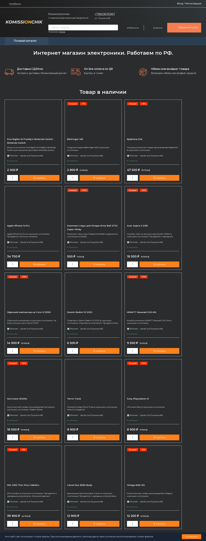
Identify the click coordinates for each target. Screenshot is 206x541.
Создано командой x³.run (117, 527)
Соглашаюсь (191, 536)
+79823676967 (105, 14)
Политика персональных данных (89, 527)
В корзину (34, 178)
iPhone (62, 32)
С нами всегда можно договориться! (68, 18)
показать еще (103, 451)
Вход (180, 3)
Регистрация (193, 3)
